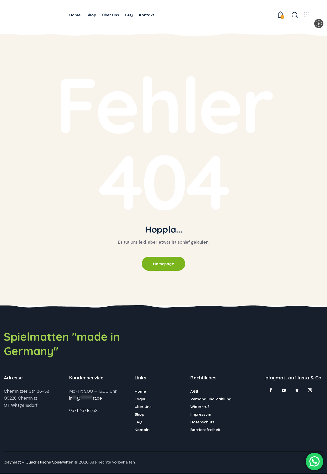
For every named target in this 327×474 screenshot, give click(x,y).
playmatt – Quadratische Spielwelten (38, 462)
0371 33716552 (83, 410)
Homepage (163, 263)
